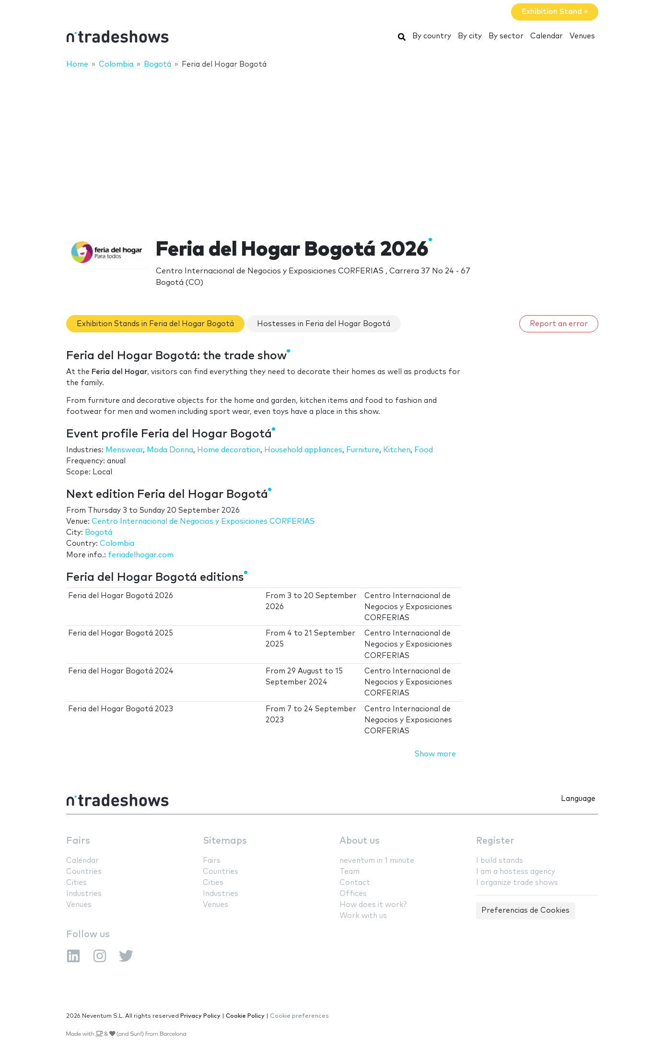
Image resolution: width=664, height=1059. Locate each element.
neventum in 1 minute (376, 860)
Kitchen (396, 450)
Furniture (362, 450)
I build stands (499, 860)
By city (470, 36)
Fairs (78, 841)
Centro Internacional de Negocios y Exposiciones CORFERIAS (203, 521)
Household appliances (303, 450)
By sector (506, 36)
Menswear (124, 450)
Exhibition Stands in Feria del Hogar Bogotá (155, 324)
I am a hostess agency (515, 871)
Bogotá (98, 532)
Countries (84, 871)
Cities (76, 882)
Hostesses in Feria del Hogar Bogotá (323, 324)
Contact (354, 882)
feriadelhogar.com (141, 555)
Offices (353, 893)
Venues (582, 36)
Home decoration (228, 450)
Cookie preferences (299, 1016)
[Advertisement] (332, 147)
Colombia (117, 543)
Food (423, 450)
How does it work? (373, 904)
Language (578, 798)
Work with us (363, 915)
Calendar (546, 36)
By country (431, 36)
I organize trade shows (517, 882)
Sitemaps (225, 841)
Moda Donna (170, 450)
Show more (435, 754)
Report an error (559, 324)
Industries (84, 893)
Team (349, 871)
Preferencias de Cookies (525, 910)
